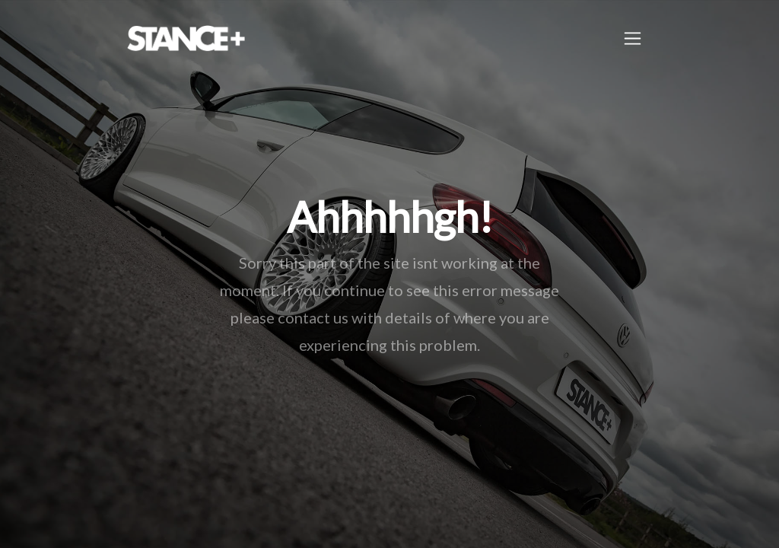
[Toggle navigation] (632, 38)
